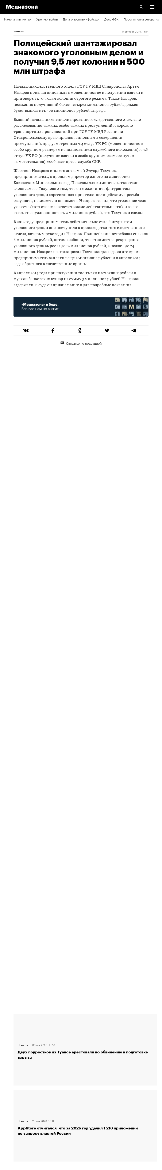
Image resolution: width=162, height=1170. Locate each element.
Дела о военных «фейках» (81, 19)
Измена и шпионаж (17, 19)
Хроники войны (47, 19)
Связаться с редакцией (81, 343)
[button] (152, 7)
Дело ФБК (111, 19)
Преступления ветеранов (141, 19)
